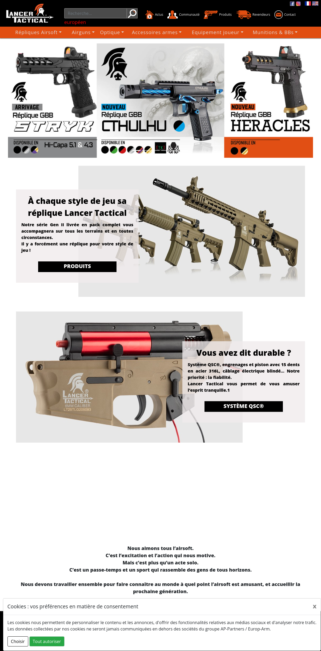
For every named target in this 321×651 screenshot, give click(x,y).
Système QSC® (243, 405)
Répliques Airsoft (51, 32)
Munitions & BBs (266, 32)
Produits (77, 266)
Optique (118, 32)
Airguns (90, 32)
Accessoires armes (159, 32)
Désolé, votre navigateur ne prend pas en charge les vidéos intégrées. (160, 497)
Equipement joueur (214, 32)
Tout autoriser (47, 641)
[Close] (314, 606)
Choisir (18, 641)
